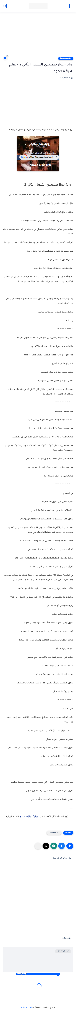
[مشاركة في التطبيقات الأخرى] (38, 846)
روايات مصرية (65, 58)
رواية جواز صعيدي (29, 816)
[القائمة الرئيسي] (71, 6)
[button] (61, 846)
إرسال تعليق (63, 951)
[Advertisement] (36, 35)
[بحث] (5, 6)
